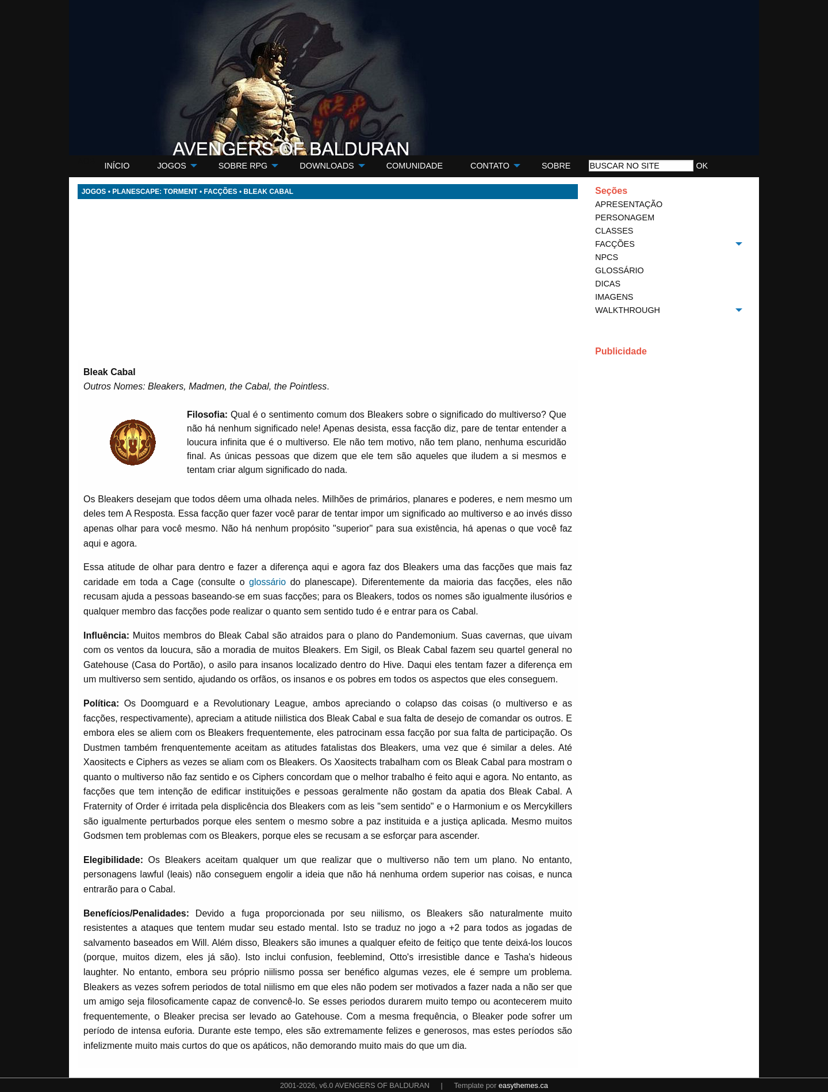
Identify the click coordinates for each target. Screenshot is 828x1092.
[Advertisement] (328, 279)
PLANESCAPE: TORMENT (154, 192)
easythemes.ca (523, 1085)
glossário (267, 582)
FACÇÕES (220, 192)
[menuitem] (117, 166)
